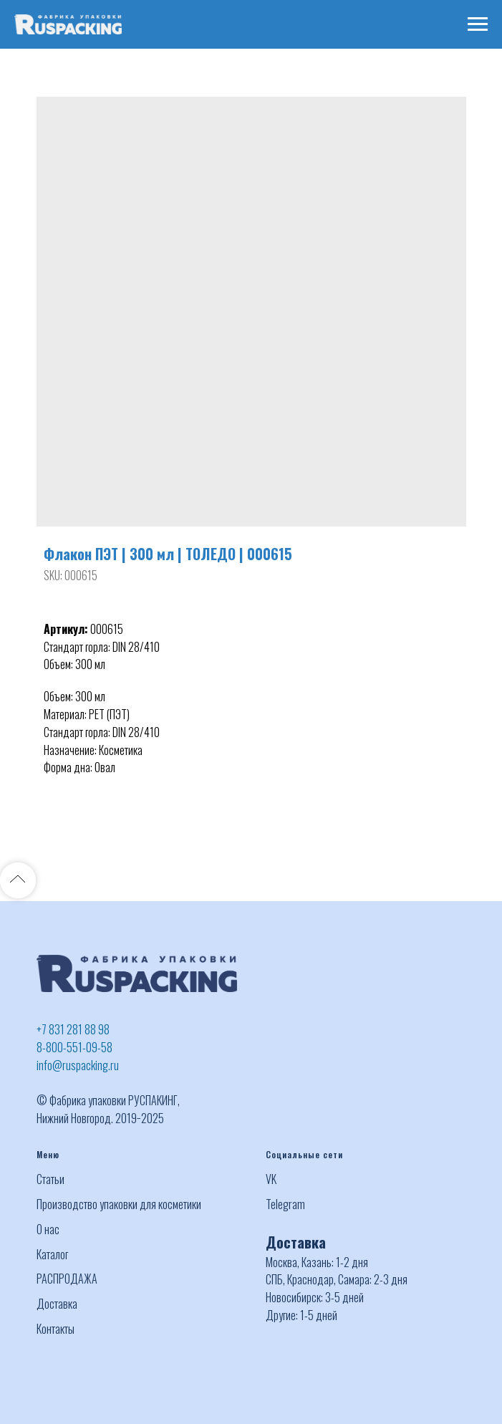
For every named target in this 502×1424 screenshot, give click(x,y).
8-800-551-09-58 (74, 1047)
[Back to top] (18, 880)
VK (271, 1179)
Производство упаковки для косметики (119, 1204)
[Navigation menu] (478, 24)
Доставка (57, 1303)
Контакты (55, 1328)
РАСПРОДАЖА (67, 1278)
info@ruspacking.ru (78, 1065)
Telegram (285, 1204)
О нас (48, 1229)
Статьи (50, 1179)
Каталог (52, 1254)
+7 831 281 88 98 (73, 1029)
